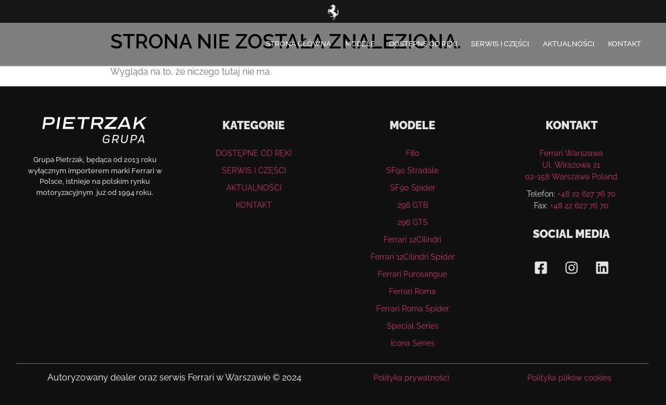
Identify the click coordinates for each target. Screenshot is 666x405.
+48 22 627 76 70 (586, 193)
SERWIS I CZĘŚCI (500, 44)
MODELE (360, 44)
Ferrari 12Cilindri (412, 239)
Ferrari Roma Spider (412, 308)
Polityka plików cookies (569, 377)
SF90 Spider (412, 187)
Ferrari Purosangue (412, 274)
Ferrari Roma (412, 291)
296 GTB (412, 205)
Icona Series (413, 343)
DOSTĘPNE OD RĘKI (423, 44)
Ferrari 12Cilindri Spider (413, 256)
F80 (413, 153)
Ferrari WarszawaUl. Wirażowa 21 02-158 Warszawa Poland (571, 165)
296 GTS (412, 222)
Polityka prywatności (411, 377)
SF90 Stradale (412, 170)
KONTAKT (624, 44)
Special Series (413, 325)
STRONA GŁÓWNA (298, 44)
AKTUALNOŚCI (568, 44)
